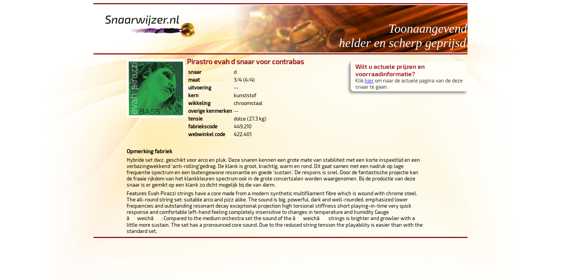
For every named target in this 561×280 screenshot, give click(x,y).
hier (369, 80)
